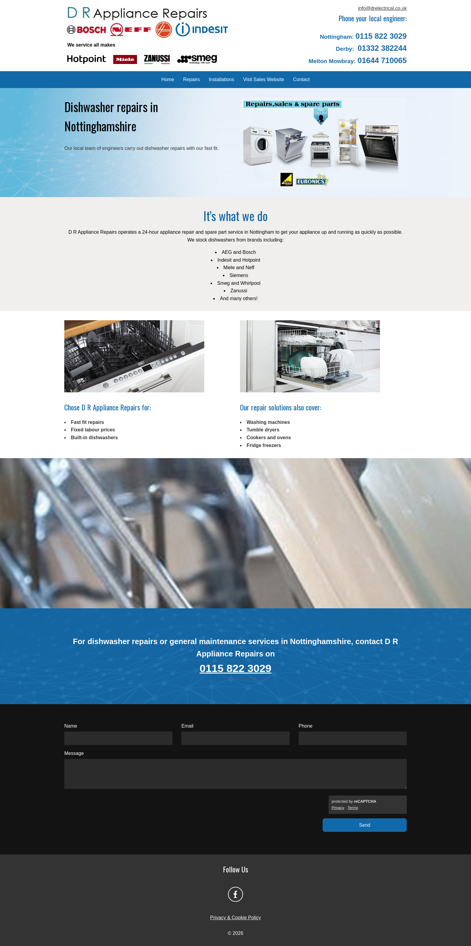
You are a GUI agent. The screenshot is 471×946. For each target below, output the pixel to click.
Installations (221, 79)
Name (70, 726)
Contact (301, 79)
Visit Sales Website (263, 79)
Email (187, 726)
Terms (353, 807)
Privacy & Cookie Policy (235, 917)
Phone (305, 726)
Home (167, 79)
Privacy (338, 807)
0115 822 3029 (381, 36)
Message (74, 753)
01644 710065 (382, 60)
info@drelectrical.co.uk (382, 8)
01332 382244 (382, 48)
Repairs (191, 79)
